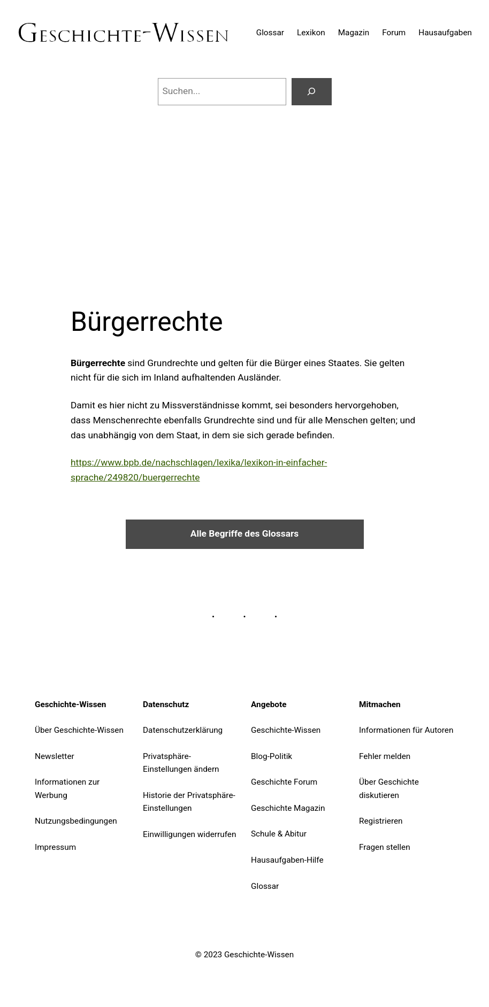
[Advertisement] (244, 193)
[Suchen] (311, 91)
